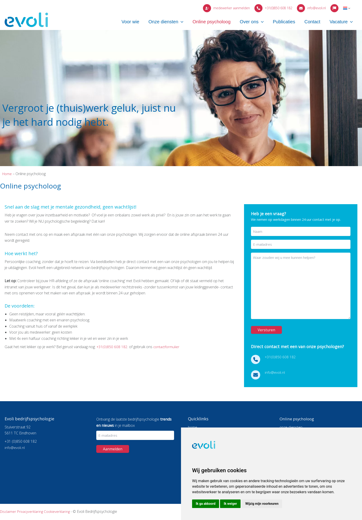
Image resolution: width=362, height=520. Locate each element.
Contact (316, 22)
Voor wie (145, 22)
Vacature (342, 22)
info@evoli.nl (316, 8)
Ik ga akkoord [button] (205, 503)
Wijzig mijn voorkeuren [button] (261, 503)
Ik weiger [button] (230, 503)
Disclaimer (8, 511)
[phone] (258, 8)
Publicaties (290, 22)
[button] (193, 22)
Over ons (260, 22)
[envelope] (301, 8)
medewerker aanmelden (231, 8)
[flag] (334, 8)
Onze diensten (178, 22)
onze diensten (291, 426)
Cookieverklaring (59, 511)
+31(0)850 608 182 (278, 8)
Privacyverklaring (31, 511)
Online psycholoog (222, 22)
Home (7, 173)
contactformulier (168, 346)
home (192, 426)
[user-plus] (207, 8)
